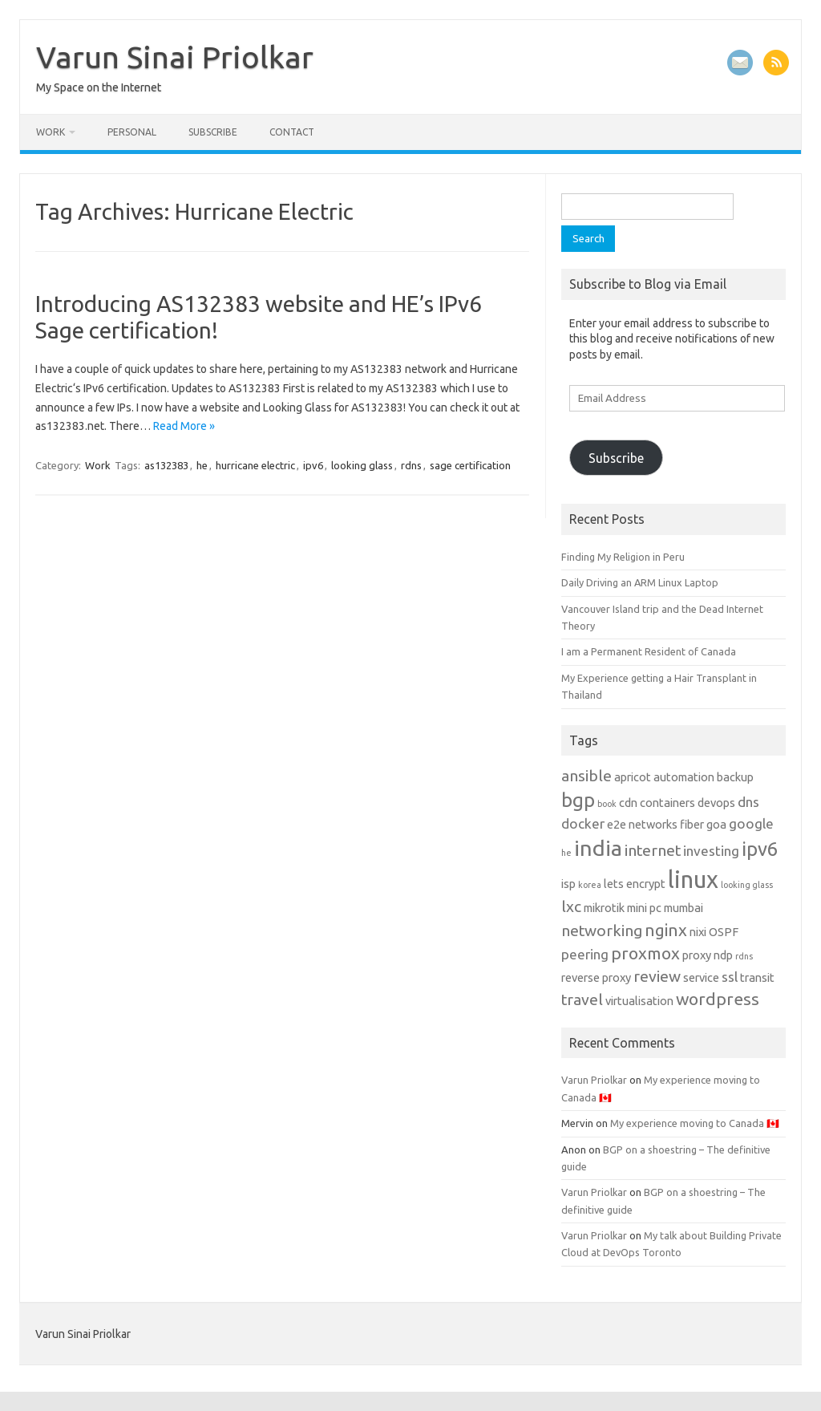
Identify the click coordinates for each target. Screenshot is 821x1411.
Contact (291, 132)
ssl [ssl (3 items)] (730, 976)
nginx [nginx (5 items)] (666, 929)
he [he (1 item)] (566, 853)
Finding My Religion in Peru (623, 556)
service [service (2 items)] (701, 977)
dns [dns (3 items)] (748, 801)
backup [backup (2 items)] (735, 777)
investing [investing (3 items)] (711, 850)
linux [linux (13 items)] (693, 879)
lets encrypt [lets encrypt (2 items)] (634, 883)
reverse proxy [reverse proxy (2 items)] (596, 977)
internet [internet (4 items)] (653, 850)
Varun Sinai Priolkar (174, 57)
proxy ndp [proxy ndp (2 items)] (707, 955)
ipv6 (313, 465)
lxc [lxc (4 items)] (571, 906)
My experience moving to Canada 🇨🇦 (694, 1123)
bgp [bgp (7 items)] (578, 800)
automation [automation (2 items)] (683, 777)
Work (50, 132)
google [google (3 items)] (751, 823)
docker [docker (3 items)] (583, 823)
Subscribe (212, 132)
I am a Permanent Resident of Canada (648, 651)
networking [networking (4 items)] (601, 930)
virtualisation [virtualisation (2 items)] (639, 1001)
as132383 (166, 465)
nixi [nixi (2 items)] (698, 932)
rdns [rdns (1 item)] (744, 956)
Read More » (184, 426)
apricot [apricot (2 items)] (632, 777)
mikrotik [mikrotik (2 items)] (604, 907)
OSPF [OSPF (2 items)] (723, 932)
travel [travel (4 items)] (582, 999)
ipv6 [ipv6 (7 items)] (760, 849)
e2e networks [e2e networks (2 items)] (642, 824)
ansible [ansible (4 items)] (586, 776)
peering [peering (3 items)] (585, 954)
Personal (131, 132)
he (202, 465)
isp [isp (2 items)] (568, 883)
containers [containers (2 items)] (667, 802)
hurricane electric (255, 465)
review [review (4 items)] (657, 976)
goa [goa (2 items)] (716, 824)
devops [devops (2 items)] (716, 802)
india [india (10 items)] (598, 848)
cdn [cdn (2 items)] (628, 802)
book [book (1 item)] (607, 804)
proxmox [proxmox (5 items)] (645, 953)
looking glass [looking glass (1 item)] (747, 885)
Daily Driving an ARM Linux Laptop (639, 582)
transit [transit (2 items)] (757, 977)
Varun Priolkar (594, 1079)
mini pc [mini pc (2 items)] (644, 907)
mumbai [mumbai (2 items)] (683, 907)
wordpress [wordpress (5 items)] (717, 998)
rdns (411, 465)
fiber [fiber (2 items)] (692, 824)
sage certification (470, 465)
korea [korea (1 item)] (589, 885)
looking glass (362, 465)
